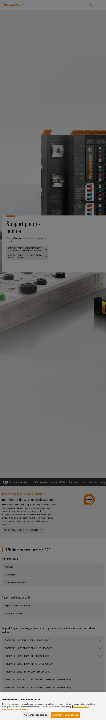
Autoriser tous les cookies (65, 715)
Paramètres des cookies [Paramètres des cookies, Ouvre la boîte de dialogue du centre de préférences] (35, 715)
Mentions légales (81, 707)
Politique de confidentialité (15, 709)
